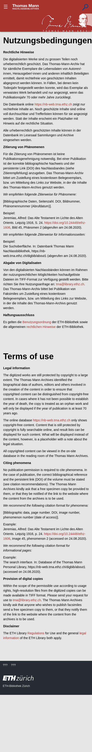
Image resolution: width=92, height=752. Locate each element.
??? (25, 7)
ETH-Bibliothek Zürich (16, 686)
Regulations (36, 633)
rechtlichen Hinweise (41, 327)
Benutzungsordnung (37, 322)
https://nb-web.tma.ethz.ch (53, 104)
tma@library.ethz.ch (70, 284)
